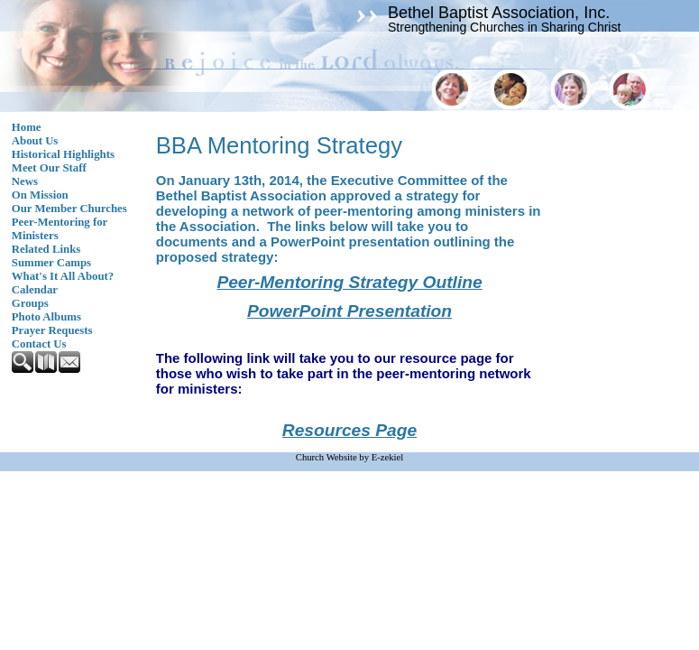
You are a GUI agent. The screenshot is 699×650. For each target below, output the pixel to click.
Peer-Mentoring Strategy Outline (349, 282)
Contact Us (39, 344)
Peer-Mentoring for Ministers (59, 229)
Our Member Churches (69, 208)
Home (26, 127)
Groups (30, 303)
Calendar (35, 289)
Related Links (46, 249)
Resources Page (349, 430)
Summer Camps (51, 262)
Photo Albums (46, 317)
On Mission (40, 195)
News (25, 181)
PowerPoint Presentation (349, 311)
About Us (35, 141)
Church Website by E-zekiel (349, 457)
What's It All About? (63, 276)
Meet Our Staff (49, 168)
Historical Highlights (63, 154)
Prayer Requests (52, 330)
